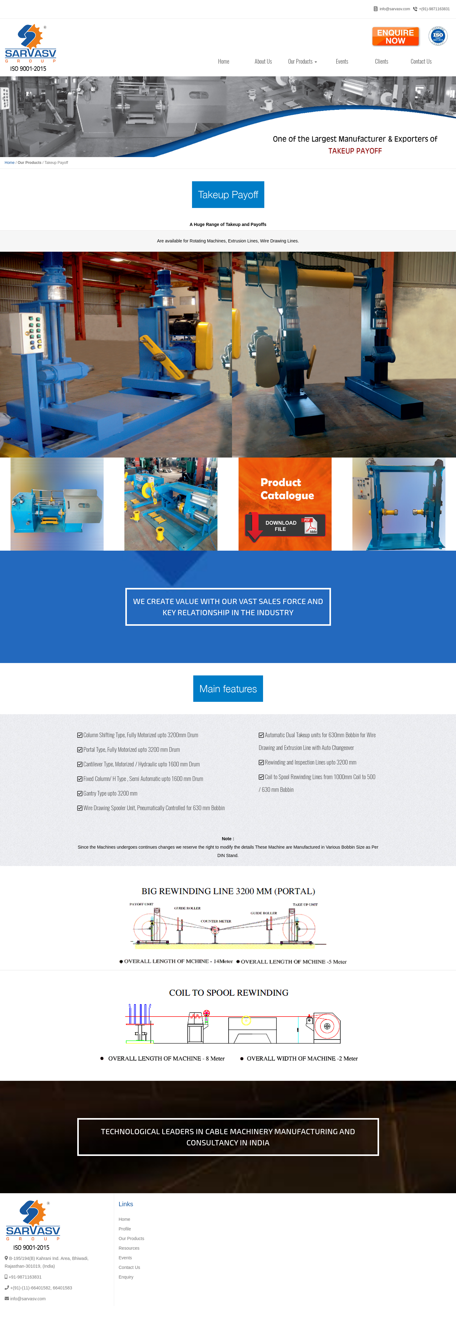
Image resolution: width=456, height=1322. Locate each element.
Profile (125, 1228)
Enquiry (126, 1277)
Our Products (302, 61)
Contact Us (421, 61)
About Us (263, 61)
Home (223, 61)
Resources (129, 1248)
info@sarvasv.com (395, 9)
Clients (381, 61)
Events (342, 61)
